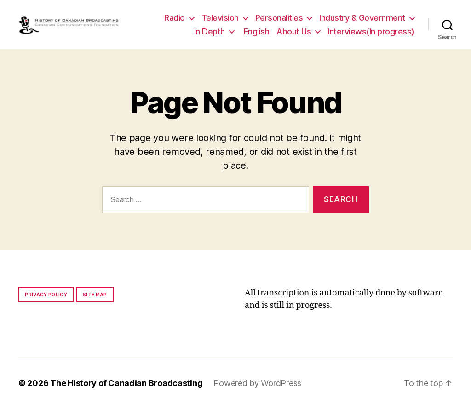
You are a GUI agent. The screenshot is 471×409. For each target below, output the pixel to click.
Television (220, 18)
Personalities (279, 18)
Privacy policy (46, 294)
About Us (293, 31)
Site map (95, 294)
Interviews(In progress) (370, 31)
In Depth (209, 31)
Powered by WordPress (257, 383)
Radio (174, 18)
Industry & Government (362, 18)
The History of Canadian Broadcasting (126, 383)
